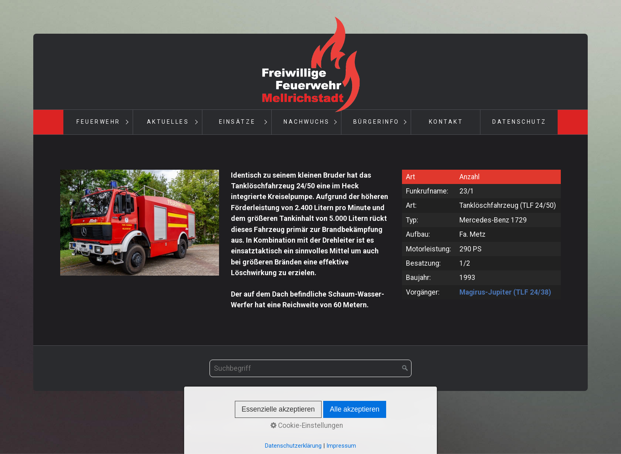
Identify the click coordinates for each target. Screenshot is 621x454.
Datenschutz (519, 122)
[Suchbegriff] (310, 368)
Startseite (252, 417)
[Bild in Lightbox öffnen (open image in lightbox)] (139, 223)
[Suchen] (405, 368)
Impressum (321, 417)
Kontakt (446, 122)
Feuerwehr (98, 122)
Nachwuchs (307, 122)
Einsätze (237, 122)
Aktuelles (168, 122)
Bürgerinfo (376, 122)
